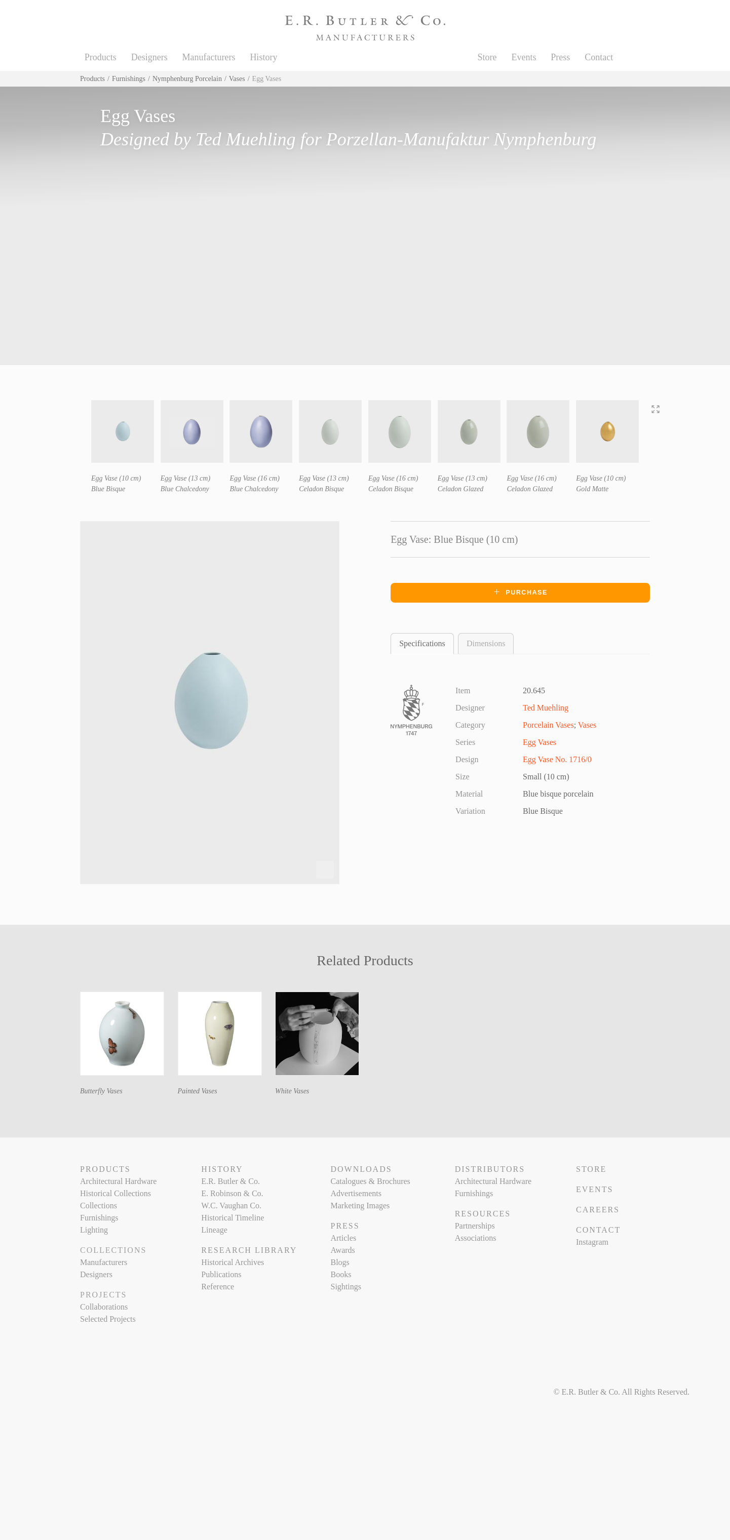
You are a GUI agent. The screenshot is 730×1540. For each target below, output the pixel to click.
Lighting (94, 1230)
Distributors (490, 1169)
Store (487, 57)
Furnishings (128, 79)
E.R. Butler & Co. (230, 1181)
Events (523, 57)
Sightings (345, 1286)
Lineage (214, 1230)
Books (340, 1274)
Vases (237, 79)
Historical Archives (232, 1262)
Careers (598, 1209)
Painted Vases (197, 1091)
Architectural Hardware (118, 1181)
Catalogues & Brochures (370, 1181)
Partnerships (475, 1225)
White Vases (292, 1091)
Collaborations (104, 1306)
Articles (343, 1238)
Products (101, 57)
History (263, 57)
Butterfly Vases (101, 1091)
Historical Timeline (232, 1217)
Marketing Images (360, 1205)
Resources (483, 1213)
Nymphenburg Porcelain (187, 79)
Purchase (520, 592)
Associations (475, 1238)
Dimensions (486, 643)
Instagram (592, 1242)
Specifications (422, 643)
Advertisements (355, 1193)
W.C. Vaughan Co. (231, 1205)
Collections (98, 1205)
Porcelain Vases (548, 725)
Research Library (249, 1250)
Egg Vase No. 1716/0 (557, 759)
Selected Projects (108, 1319)
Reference (217, 1286)
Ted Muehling (246, 139)
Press (560, 57)
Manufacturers (209, 57)
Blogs (339, 1262)
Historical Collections (115, 1193)
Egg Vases (539, 742)
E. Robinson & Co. (232, 1193)
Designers (149, 57)
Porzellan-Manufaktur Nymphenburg (461, 139)
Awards (342, 1250)
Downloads (361, 1169)
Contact (599, 57)
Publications (221, 1274)
